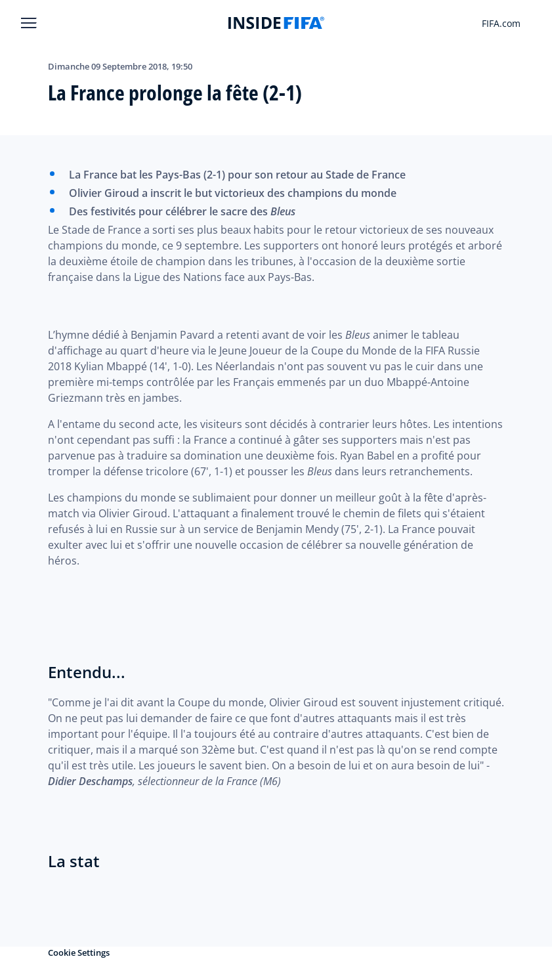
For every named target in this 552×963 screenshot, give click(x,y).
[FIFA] (276, 23)
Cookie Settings (79, 952)
